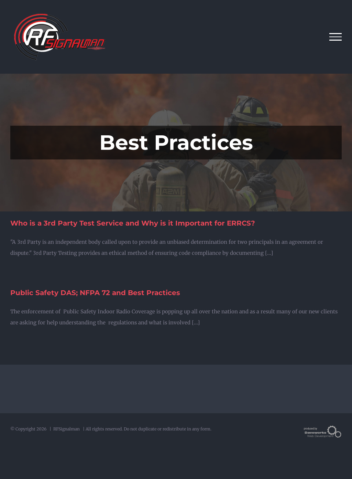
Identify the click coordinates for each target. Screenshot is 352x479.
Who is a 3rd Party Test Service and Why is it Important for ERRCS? (132, 223)
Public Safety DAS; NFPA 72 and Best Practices (95, 293)
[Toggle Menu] (335, 37)
